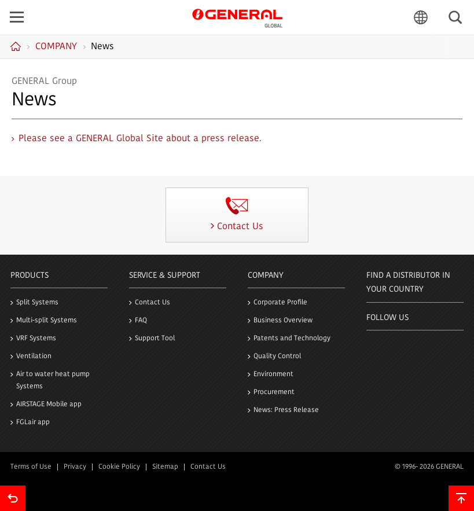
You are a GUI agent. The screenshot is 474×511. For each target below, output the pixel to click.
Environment (273, 374)
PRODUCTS (29, 275)
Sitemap (165, 467)
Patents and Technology (291, 338)
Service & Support (164, 275)
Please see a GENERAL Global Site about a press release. (140, 139)
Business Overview (283, 320)
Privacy (75, 467)
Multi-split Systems (46, 320)
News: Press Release (286, 410)
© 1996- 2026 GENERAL (429, 467)
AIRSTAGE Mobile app (49, 404)
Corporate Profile (280, 302)
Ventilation (34, 356)
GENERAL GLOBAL (237, 17)
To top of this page (461, 498)
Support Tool (155, 338)
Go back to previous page (12, 498)
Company (266, 275)
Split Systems (37, 302)
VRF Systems (36, 338)
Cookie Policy (119, 467)
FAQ (141, 320)
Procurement (274, 392)
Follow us (387, 318)
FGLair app (33, 422)
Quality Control (277, 356)
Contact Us (152, 302)
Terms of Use (31, 467)
